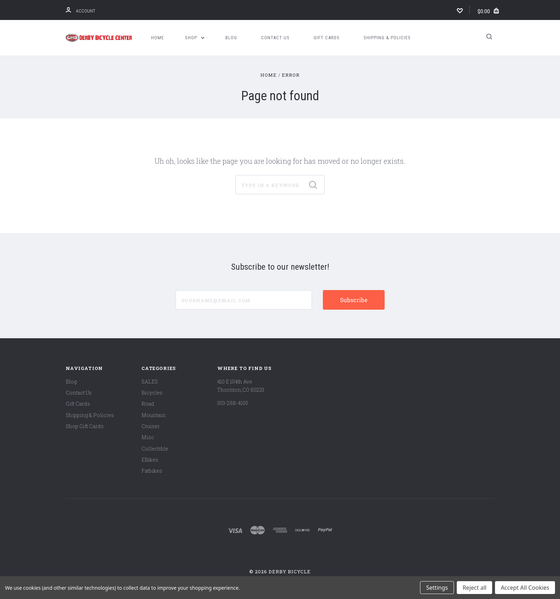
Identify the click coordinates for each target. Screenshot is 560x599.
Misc (147, 437)
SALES (149, 381)
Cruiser (150, 426)
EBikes (149, 459)
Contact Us (275, 37)
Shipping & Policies (387, 37)
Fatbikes (151, 470)
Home (157, 37)
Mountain (153, 415)
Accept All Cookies (525, 588)
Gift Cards (327, 37)
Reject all (474, 588)
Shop (194, 37)
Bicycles (151, 392)
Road (147, 403)
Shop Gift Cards (85, 426)
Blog (231, 37)
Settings (437, 588)
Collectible (154, 448)
